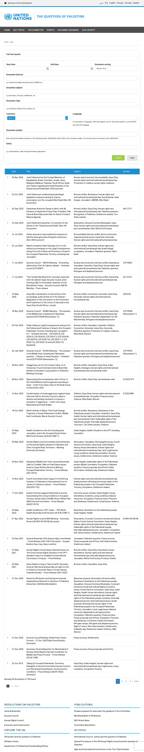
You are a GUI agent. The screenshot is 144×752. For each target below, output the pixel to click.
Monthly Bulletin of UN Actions (87, 716)
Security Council (11, 716)
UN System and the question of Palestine (22, 737)
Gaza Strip (113, 177)
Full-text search (13, 54)
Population (105, 618)
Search (118, 158)
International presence (101, 601)
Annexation (79, 442)
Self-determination (82, 533)
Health (77, 416)
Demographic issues (104, 442)
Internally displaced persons (103, 422)
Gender (92, 493)
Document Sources (14, 74)
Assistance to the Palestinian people (101, 510)
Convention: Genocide (97, 294)
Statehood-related (104, 214)
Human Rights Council (14, 720)
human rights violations (104, 183)
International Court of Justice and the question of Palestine (100, 737)
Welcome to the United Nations (20, 3)
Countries (10, 114)
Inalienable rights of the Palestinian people (92, 527)
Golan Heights (80, 430)
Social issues (105, 501)
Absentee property (82, 578)
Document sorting (103, 64)
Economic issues (81, 493)
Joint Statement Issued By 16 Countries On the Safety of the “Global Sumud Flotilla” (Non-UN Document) (47, 226)
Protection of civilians (83, 183)
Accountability (101, 177)
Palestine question (110, 211)
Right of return (80, 626)
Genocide (109, 237)
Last (136, 681)
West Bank (104, 200)
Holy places (103, 550)
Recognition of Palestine (84, 214)
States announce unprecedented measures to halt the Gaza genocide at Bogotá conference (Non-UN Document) (46, 237)
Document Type (13, 101)
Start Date (10, 64)
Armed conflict (80, 194)
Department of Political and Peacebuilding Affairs (26, 746)
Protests (105, 558)
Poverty (98, 669)
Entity (9, 143)
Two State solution (91, 425)
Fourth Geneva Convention (92, 521)
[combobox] (72, 78)
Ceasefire (88, 265)
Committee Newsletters (84, 725)
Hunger (77, 200)
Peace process (106, 396)
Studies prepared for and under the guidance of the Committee (102, 711)
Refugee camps (81, 623)
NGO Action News (82, 720)
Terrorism (78, 425)
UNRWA (94, 200)
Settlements (85, 456)
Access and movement (84, 177)
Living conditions (81, 453)
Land (104, 450)
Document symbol (14, 130)
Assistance (93, 194)
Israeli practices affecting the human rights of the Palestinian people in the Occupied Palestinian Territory (96, 484)
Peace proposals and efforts (95, 467)
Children (111, 325)
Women (87, 334)
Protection (92, 621)
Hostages (85, 368)
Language (77, 114)
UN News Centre (11, 741)
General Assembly (12, 711)
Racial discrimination (98, 453)
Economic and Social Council (16, 725)
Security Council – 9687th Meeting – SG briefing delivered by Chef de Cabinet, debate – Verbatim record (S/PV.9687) (47, 266)
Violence (115, 331)
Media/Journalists (89, 464)
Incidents (89, 496)
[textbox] (8, 78)
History (77, 447)
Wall (114, 629)
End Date (55, 64)
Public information (105, 621)
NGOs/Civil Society (104, 228)
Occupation (103, 464)
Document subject (14, 88)
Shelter (113, 558)
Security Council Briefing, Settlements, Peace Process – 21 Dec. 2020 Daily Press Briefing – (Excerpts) (46, 640)
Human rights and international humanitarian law (95, 180)
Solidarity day (91, 470)
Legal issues (112, 450)
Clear (132, 158)
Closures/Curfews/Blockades (98, 223)
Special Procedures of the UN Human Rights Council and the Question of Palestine (106, 743)
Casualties (78, 265)
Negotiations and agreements (97, 612)
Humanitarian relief (110, 197)
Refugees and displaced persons (88, 271)
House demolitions (89, 447)
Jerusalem (86, 200)
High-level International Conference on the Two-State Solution (101, 749)
